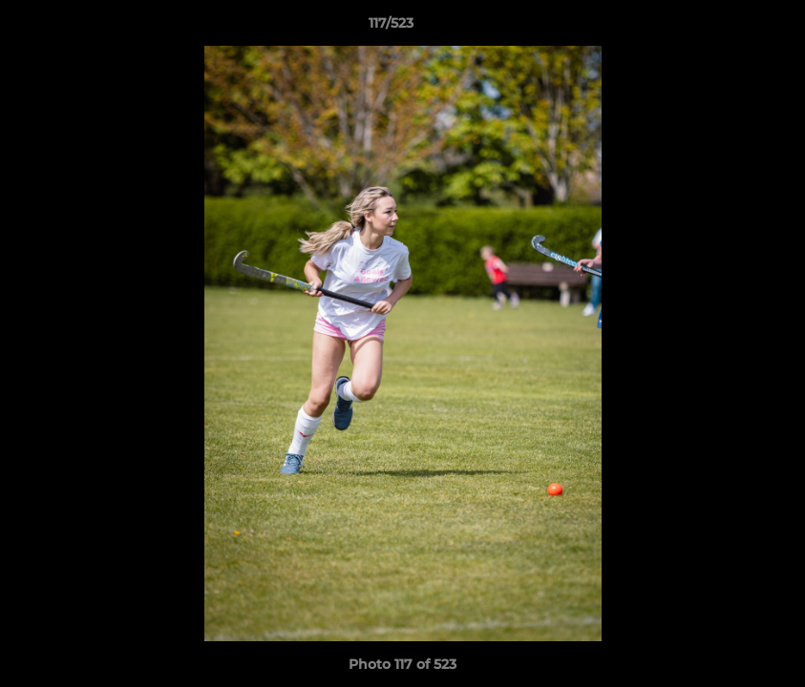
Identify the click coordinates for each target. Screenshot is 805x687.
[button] (724, 27)
